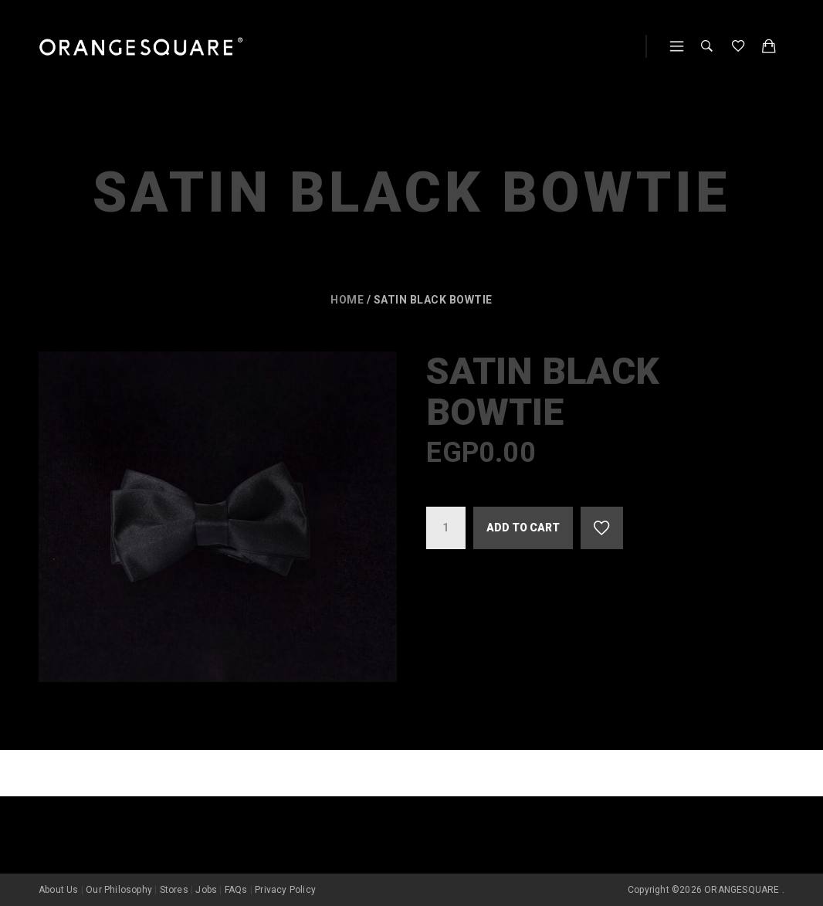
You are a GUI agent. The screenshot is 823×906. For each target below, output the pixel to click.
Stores (174, 889)
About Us (59, 889)
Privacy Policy (285, 889)
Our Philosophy (119, 889)
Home (347, 300)
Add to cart (523, 527)
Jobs (206, 889)
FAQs (236, 889)
